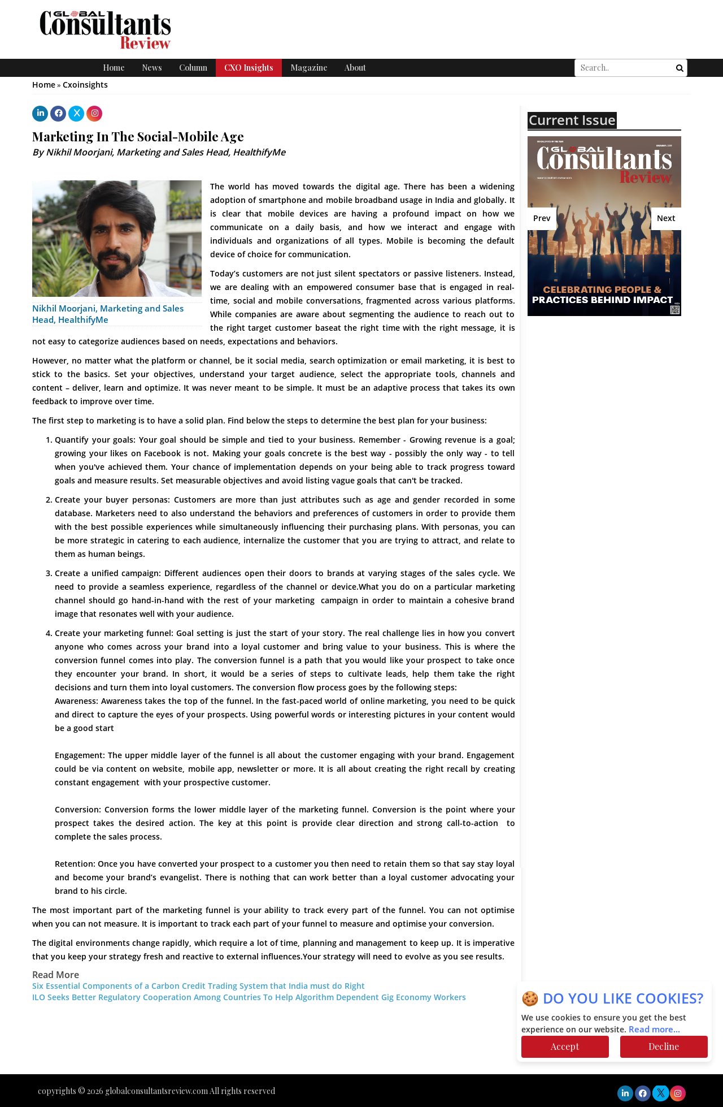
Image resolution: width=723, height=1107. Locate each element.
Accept (565, 1046)
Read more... (654, 1029)
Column (193, 67)
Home (114, 67)
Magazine (309, 67)
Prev (542, 218)
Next (666, 218)
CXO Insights (248, 67)
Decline (663, 1046)
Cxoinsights (85, 85)
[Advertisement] (625, 435)
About (355, 67)
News (152, 67)
